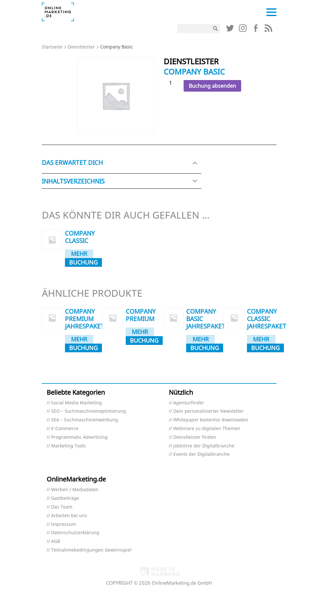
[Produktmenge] (173, 83)
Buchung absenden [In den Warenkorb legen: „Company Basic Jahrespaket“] (204, 348)
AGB (55, 541)
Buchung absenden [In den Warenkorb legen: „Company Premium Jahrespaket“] (83, 348)
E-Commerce (64, 428)
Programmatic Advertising (79, 437)
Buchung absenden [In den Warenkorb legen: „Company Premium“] (144, 341)
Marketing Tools (68, 446)
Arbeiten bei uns (69, 515)
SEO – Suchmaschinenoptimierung (88, 411)
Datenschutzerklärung (75, 533)
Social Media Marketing (76, 403)
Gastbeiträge (65, 498)
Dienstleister (81, 47)
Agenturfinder (188, 403)
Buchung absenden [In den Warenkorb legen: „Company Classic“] (83, 262)
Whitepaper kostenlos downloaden (210, 420)
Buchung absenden (212, 85)
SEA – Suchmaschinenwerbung (84, 420)
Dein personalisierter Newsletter (208, 411)
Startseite (52, 47)
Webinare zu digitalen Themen (206, 428)
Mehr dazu (79, 254)
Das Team (61, 507)
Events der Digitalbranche (201, 454)
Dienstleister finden (194, 437)
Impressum (63, 524)
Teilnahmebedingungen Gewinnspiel (91, 550)
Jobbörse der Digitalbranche (203, 446)
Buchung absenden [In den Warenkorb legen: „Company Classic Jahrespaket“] (265, 348)
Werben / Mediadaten (74, 489)
